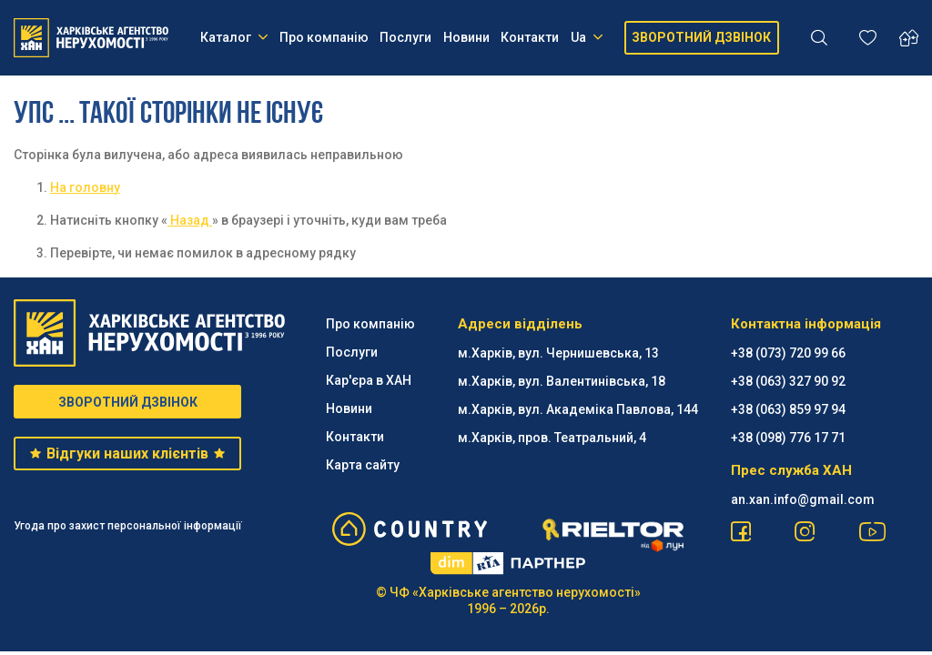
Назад (189, 220)
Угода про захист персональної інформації (128, 525)
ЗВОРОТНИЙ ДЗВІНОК (701, 37)
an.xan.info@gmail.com (803, 499)
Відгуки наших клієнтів (127, 453)
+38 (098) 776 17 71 (788, 437)
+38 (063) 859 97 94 (788, 409)
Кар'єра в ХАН (368, 380)
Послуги (405, 37)
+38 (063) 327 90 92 (788, 381)
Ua (587, 37)
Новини (466, 37)
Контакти (530, 37)
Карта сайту (363, 465)
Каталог (234, 37)
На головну (85, 187)
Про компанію (324, 37)
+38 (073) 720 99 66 (788, 353)
